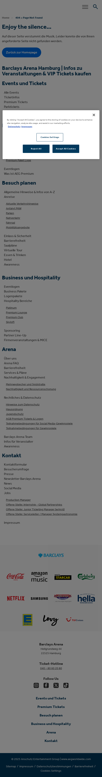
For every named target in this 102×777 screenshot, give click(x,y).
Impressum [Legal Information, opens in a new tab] (26, 126)
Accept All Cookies (66, 148)
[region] (51, 134)
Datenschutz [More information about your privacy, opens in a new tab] (14, 126)
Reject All (36, 148)
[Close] (94, 115)
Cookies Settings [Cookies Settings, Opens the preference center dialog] (50, 137)
